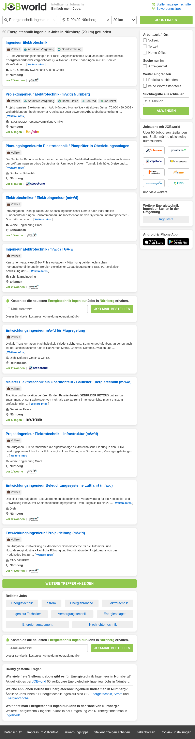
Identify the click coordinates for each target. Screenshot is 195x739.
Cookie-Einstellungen (176, 732)
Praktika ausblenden (163, 80)
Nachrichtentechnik (103, 624)
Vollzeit (153, 40)
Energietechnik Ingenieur (28, 32)
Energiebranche (81, 603)
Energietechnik (22, 603)
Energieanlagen (115, 614)
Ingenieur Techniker (27, 614)
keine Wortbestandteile (164, 86)
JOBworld (39, 681)
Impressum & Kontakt (42, 732)
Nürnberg (72, 32)
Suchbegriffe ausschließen (163, 94)
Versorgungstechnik (72, 614)
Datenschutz (13, 732)
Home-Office (157, 52)
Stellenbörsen (145, 732)
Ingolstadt (13, 715)
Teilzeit (153, 46)
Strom (51, 603)
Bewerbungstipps (168, 8)
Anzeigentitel (157, 66)
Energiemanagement (37, 624)
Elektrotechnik (117, 603)
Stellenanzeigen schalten (174, 4)
